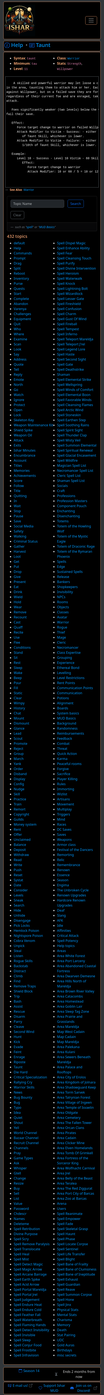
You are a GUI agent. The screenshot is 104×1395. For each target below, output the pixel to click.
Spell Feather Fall (27, 1314)
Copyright (21, 814)
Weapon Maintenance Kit (33, 425)
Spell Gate (65, 364)
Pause (18, 516)
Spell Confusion (69, 308)
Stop (17, 511)
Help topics (66, 945)
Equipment (22, 319)
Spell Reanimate (70, 1213)
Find (17, 981)
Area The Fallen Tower (74, 1122)
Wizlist (62, 794)
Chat (17, 713)
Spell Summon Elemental (76, 445)
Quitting (20, 496)
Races (61, 824)
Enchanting (66, 511)
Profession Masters (72, 501)
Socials (62, 485)
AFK (60, 920)
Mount (19, 718)
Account (20, 460)
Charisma (64, 1319)
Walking (20, 536)
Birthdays (64, 1350)
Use (17, 637)
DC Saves (64, 829)
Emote (19, 379)
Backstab (21, 966)
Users (61, 1208)
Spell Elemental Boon (74, 394)
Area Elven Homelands (75, 1148)
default (19, 243)
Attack (19, 440)
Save (17, 521)
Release (63, 576)
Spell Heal (21, 1254)
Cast (17, 622)
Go (16, 389)
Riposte (19, 1062)
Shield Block (23, 991)
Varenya (20, 308)
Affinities (64, 930)
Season (62, 880)
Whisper (20, 1168)
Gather (19, 546)
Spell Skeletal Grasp (72, 1228)
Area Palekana (68, 1047)
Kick (17, 1041)
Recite (18, 632)
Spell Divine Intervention (76, 268)
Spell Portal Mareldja (30, 1289)
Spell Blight (66, 1259)
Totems (63, 521)
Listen (18, 956)
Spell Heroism (68, 273)
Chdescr (20, 1213)
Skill (17, 794)
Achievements (25, 475)
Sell (16, 1193)
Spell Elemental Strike (74, 379)
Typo (17, 1107)
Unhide (19, 915)
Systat (18, 880)
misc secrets (66, 1355)
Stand (18, 652)
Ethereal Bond (68, 667)
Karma (62, 758)
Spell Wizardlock (70, 293)
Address (20, 359)
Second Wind (24, 1031)
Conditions (22, 647)
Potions (63, 698)
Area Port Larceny (71, 961)
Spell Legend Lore (71, 349)
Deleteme (21, 1223)
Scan (17, 344)
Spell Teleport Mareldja (75, 339)
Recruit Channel (26, 1143)
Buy (17, 1188)
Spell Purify (66, 263)
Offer (18, 834)
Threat (62, 748)
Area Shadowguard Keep (76, 1087)
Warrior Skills (24, 1087)
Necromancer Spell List (75, 470)
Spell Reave (66, 1289)
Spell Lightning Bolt (72, 288)
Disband (20, 774)
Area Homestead (70, 1001)
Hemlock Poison (26, 930)
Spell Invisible (24, 1335)
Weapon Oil (23, 435)
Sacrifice (63, 774)
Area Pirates (66, 1132)
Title (17, 490)
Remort (19, 809)
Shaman (63, 374)
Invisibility (65, 592)
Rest (17, 662)
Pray (17, 1153)
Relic (60, 859)
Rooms (62, 602)
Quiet (18, 1117)
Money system (25, 824)
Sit (16, 657)
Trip (17, 996)
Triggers (63, 814)
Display (19, 779)
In (15, 501)
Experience (66, 662)
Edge (61, 566)
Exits (17, 445)
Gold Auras (66, 1345)
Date (17, 885)
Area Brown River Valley (75, 991)
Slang (61, 915)
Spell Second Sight (71, 359)
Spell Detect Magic (28, 1264)
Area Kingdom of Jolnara (76, 1082)
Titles (18, 465)
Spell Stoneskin (69, 415)
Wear (18, 607)
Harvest (20, 551)
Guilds (19, 819)
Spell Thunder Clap (72, 435)
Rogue (62, 627)
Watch (19, 394)
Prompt (19, 258)
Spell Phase (66, 1239)
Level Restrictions (71, 677)
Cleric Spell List (69, 475)
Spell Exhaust (67, 1279)
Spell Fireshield (69, 303)
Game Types (23, 1158)
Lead (17, 733)
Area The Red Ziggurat (74, 1188)
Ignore (19, 399)
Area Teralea (67, 1183)
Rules (61, 784)
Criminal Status (26, 541)
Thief (61, 632)
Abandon (21, 303)
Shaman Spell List (71, 480)
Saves (61, 834)
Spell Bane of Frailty (72, 1264)
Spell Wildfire (67, 460)
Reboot (19, 273)
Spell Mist (21, 1259)
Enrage (19, 1057)
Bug (17, 1102)
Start (17, 293)
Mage (61, 637)
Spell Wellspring (69, 384)
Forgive (63, 768)
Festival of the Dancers (75, 849)
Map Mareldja (68, 1041)
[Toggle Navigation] (91, 20)
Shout (18, 1122)
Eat (16, 586)
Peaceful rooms (69, 763)
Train (17, 804)
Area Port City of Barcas (75, 1193)
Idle (60, 925)
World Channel (25, 1132)
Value (18, 1203)
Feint (17, 1052)
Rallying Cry (23, 1082)
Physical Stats (67, 1309)
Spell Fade (65, 1223)
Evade (18, 1047)
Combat (63, 743)
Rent (17, 829)
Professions (66, 496)
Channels (21, 1148)
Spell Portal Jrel (25, 1294)
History (19, 708)
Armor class (66, 844)
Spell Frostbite (25, 1350)
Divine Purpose (26, 1234)
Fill (16, 688)
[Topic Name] (37, 204)
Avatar (62, 617)
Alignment (65, 703)
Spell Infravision (26, 1355)
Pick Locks (22, 925)
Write (18, 865)
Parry (18, 1021)
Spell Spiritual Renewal (75, 450)
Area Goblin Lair (69, 1006)
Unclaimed (22, 839)
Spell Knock (66, 283)
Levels (18, 895)
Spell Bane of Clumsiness (76, 1269)
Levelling (64, 672)
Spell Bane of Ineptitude (76, 1274)
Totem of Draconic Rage (76, 546)
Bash (17, 1001)
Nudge (19, 789)
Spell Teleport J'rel (71, 344)
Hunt (17, 1036)
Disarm (19, 1016)
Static (18, 693)
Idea (17, 1112)
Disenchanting (68, 516)
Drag (17, 263)
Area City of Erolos (71, 1077)
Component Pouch (72, 506)
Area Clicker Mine (71, 1143)
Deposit (20, 849)
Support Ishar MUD (52, 1388)
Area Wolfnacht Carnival (76, 1168)
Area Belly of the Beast (75, 1178)
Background (66, 723)
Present (20, 581)
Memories (22, 470)
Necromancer (68, 647)
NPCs (61, 597)
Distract (20, 971)
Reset (18, 875)
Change (20, 1178)
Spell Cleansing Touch (74, 258)
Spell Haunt (66, 1234)
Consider (21, 890)
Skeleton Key (24, 420)
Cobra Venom (24, 940)
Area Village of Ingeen (74, 1102)
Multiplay (64, 809)
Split (17, 268)
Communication (69, 693)
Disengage (22, 920)
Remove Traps (25, 986)
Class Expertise (69, 652)
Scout (18, 738)
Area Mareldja (68, 1026)
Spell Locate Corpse (72, 1244)
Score (18, 480)
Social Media (23, 526)
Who (17, 329)
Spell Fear (64, 253)
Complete (21, 298)
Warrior (73, 58)
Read (18, 859)
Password (21, 1208)
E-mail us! (20, 1385)
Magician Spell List (71, 465)
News (18, 1092)
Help (17, 248)
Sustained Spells (70, 571)
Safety (18, 531)
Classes (63, 612)
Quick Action (67, 753)
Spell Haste (66, 354)
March (19, 758)
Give (17, 576)
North (18, 384)
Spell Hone (65, 1299)
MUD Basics (47, 227)
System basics (68, 713)
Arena (61, 1203)
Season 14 (29, 1370)
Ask (16, 1163)
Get (16, 561)
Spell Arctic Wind (70, 410)
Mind (61, 819)
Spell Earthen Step (71, 420)
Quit (17, 324)
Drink (18, 592)
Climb (18, 976)
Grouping (64, 657)
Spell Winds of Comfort (75, 389)
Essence (63, 875)
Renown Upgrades (71, 895)
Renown (63, 870)
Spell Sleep (22, 1340)
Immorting (65, 789)
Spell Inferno (67, 334)
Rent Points (66, 683)
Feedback (64, 738)
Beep (18, 677)
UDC (60, 1340)
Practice (20, 799)
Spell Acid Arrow (26, 1284)
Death (62, 1330)
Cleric (61, 642)
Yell (16, 1127)
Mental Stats (67, 1314)
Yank (17, 763)
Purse (18, 283)
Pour (17, 683)
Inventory (21, 278)
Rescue (19, 1011)
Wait (17, 506)
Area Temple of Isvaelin (75, 1107)
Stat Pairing (66, 1335)
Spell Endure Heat (28, 1304)
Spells (61, 561)
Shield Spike (23, 430)
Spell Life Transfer (71, 1254)
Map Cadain (66, 1036)
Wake (18, 672)
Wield (18, 597)
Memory (63, 1325)
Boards (62, 708)
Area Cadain (66, 1138)
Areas (61, 950)
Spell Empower (68, 1218)
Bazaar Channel (26, 1138)
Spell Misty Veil (68, 440)
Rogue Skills (23, 961)
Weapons (64, 839)
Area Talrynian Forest (73, 1097)
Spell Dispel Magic (71, 243)
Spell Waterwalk (69, 278)
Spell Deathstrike (70, 369)
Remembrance (68, 865)
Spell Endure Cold (27, 1309)
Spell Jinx (64, 1304)
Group (19, 753)
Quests (19, 288)
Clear (17, 215)
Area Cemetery (68, 1117)
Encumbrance (24, 455)
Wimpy (19, 703)
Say (16, 354)
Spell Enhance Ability (73, 248)
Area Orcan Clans (70, 1127)
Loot (17, 556)
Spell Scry (21, 1239)
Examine (20, 339)
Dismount (21, 723)
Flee (17, 642)
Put (16, 566)
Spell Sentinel (67, 1249)
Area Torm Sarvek (71, 1092)
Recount (20, 617)
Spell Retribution (27, 1228)
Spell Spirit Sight (70, 430)
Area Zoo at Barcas (72, 1198)
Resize (19, 1183)
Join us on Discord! (83, 1388)
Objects (63, 607)
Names (19, 1218)
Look (17, 349)
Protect (19, 405)
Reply (18, 374)
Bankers (63, 581)
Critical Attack (68, 935)
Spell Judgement (27, 1299)
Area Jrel (63, 1173)
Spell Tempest (68, 329)
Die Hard (21, 1072)
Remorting (65, 854)
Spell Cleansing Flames (75, 405)
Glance (19, 728)
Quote (19, 364)
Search (75, 203)
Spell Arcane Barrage (30, 1274)
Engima (63, 885)
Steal (17, 950)
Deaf (60, 910)
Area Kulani (66, 1052)
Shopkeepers (67, 586)
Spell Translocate (27, 1249)
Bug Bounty (23, 1097)
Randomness (67, 728)
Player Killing (67, 779)
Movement (65, 804)
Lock (17, 415)
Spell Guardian (68, 1284)
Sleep (18, 667)
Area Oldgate (67, 1112)
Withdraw (21, 854)
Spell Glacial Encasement (76, 455)
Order (18, 768)
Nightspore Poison (28, 935)
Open (18, 410)
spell (29, 227)
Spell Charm (66, 314)
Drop (18, 571)
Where (19, 334)
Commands (23, 253)
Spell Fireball (67, 324)
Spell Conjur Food (27, 1345)
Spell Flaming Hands (30, 1325)
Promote (20, 743)
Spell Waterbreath (28, 1319)
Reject (18, 748)
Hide (17, 910)
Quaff (18, 627)
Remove (20, 612)
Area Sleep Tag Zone (73, 1011)
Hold (17, 602)
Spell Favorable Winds (74, 399)
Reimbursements (70, 733)
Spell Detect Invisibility (31, 1330)
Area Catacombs (70, 996)
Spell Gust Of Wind (72, 319)
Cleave (19, 1026)
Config (19, 784)
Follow (19, 485)
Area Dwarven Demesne (76, 976)
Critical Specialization (30, 1077)
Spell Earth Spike (27, 1279)
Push (17, 870)
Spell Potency (67, 940)
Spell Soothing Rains (73, 425)
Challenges (22, 314)
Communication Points (75, 688)
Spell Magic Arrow (28, 1269)
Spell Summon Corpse (74, 1294)
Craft (61, 490)
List (16, 1198)
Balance (20, 844)
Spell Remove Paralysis (31, 1244)
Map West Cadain (71, 1031)
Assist (18, 1006)
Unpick (19, 945)
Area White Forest (71, 956)
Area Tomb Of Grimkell (75, 1153)
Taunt (18, 1067)
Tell (16, 369)
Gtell (17, 1173)
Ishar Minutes (25, 450)
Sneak (18, 900)
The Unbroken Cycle (73, 890)
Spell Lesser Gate (70, 298)
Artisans (63, 799)
